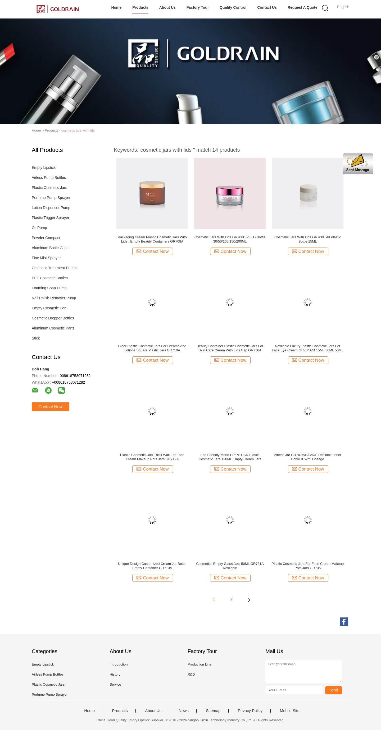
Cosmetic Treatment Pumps (55, 268)
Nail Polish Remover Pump (54, 298)
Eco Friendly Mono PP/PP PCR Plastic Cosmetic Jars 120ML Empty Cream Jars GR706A (230, 457)
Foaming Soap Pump (49, 288)
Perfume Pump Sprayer (51, 198)
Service (115, 684)
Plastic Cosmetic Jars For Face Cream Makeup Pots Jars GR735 (308, 566)
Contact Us (267, 7)
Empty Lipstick (44, 167)
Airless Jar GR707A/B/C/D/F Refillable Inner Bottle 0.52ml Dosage (307, 457)
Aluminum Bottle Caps (50, 248)
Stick (36, 338)
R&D (191, 674)
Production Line (199, 664)
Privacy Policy (250, 711)
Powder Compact (46, 238)
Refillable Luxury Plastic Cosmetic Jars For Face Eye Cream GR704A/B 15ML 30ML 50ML (307, 348)
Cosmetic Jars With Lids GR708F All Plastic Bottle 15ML (307, 239)
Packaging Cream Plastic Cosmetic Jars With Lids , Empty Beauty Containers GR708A (152, 239)
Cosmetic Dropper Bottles (53, 318)
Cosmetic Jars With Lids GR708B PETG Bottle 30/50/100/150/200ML (230, 239)
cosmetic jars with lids (78, 130)
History (115, 674)
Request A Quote (303, 7)
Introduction (119, 664)
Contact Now (50, 406)
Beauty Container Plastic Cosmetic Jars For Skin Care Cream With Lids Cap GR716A (230, 348)
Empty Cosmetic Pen (49, 308)
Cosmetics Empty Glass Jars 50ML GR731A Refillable (230, 566)
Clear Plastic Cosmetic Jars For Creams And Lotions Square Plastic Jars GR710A (152, 348)
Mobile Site (290, 711)
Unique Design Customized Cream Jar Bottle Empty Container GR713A (152, 566)
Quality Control (233, 7)
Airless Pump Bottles (49, 177)
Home (116, 7)
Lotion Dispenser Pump (51, 208)
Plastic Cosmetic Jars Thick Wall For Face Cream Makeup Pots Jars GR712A (152, 457)
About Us (167, 7)
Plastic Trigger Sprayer (50, 218)
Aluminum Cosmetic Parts (53, 328)
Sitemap (213, 711)
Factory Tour (198, 7)
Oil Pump (39, 228)
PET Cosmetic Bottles (50, 278)
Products (140, 7)
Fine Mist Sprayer (46, 258)
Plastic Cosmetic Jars (49, 187)
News (184, 711)
